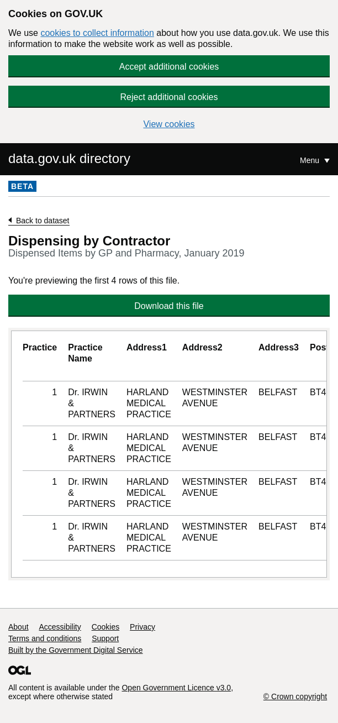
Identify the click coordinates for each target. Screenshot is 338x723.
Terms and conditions (44, 638)
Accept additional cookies (169, 66)
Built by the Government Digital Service (75, 650)
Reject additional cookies (169, 97)
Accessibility (60, 626)
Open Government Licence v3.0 (176, 687)
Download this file (168, 306)
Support (105, 638)
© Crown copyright (295, 696)
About (18, 626)
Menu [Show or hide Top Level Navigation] (310, 160)
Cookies (106, 626)
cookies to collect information (97, 33)
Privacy (142, 626)
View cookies (168, 124)
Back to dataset (43, 220)
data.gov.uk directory (69, 158)
